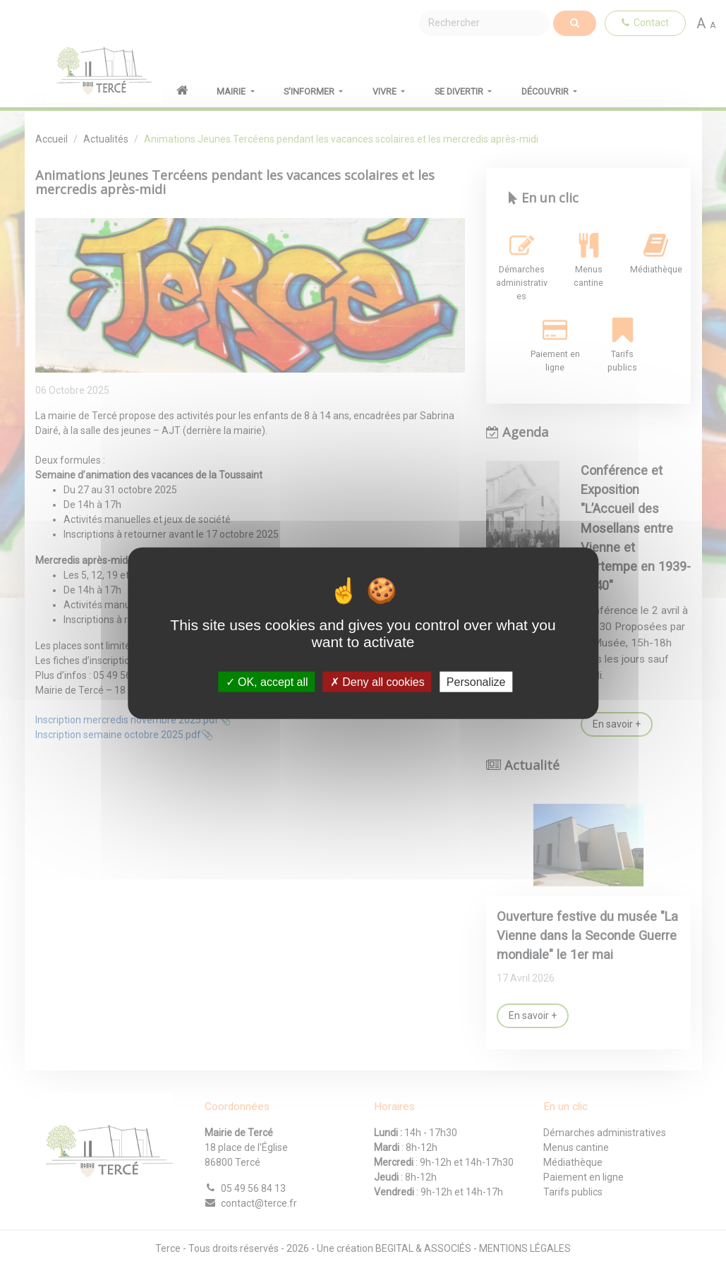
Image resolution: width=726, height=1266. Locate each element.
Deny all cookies (377, 681)
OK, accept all (267, 681)
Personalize (476, 681)
